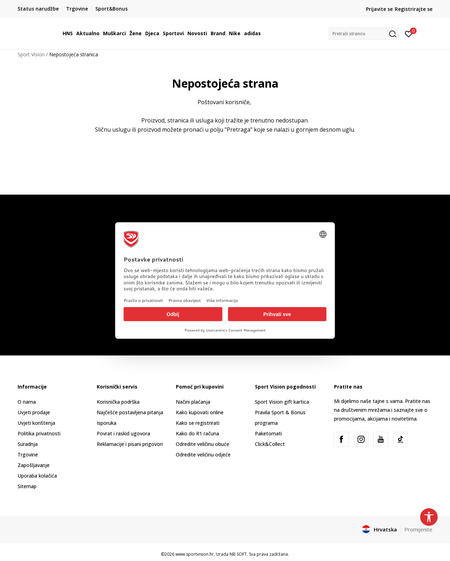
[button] (364, 33)
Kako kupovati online (200, 412)
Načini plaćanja (193, 401)
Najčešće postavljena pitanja (130, 412)
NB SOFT (238, 554)
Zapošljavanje (34, 465)
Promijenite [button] (418, 529)
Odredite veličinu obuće (202, 444)
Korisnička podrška (118, 401)
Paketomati (268, 433)
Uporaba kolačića (37, 475)
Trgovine (28, 454)
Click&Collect (270, 444)
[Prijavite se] (408, 33)
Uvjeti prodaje (34, 412)
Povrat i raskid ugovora (123, 433)
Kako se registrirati (197, 423)
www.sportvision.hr (194, 554)
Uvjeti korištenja (36, 423)
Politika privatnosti (39, 433)
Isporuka (106, 423)
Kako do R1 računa (197, 433)
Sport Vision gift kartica (282, 401)
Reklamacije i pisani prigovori (130, 444)
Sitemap (27, 486)
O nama (27, 401)
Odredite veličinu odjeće (203, 454)
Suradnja (28, 444)
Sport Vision (31, 54)
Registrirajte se (413, 9)
